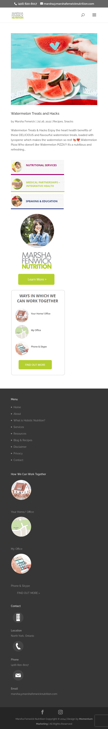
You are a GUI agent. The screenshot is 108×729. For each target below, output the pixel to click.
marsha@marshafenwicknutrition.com (34, 693)
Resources (20, 433)
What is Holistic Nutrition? (29, 420)
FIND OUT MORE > (28, 593)
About (17, 413)
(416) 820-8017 (27, 3)
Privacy (18, 453)
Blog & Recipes (23, 440)
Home (17, 407)
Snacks (68, 121)
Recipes (58, 121)
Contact (18, 460)
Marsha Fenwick (25, 121)
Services (19, 427)
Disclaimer (20, 446)
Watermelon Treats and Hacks (35, 113)
